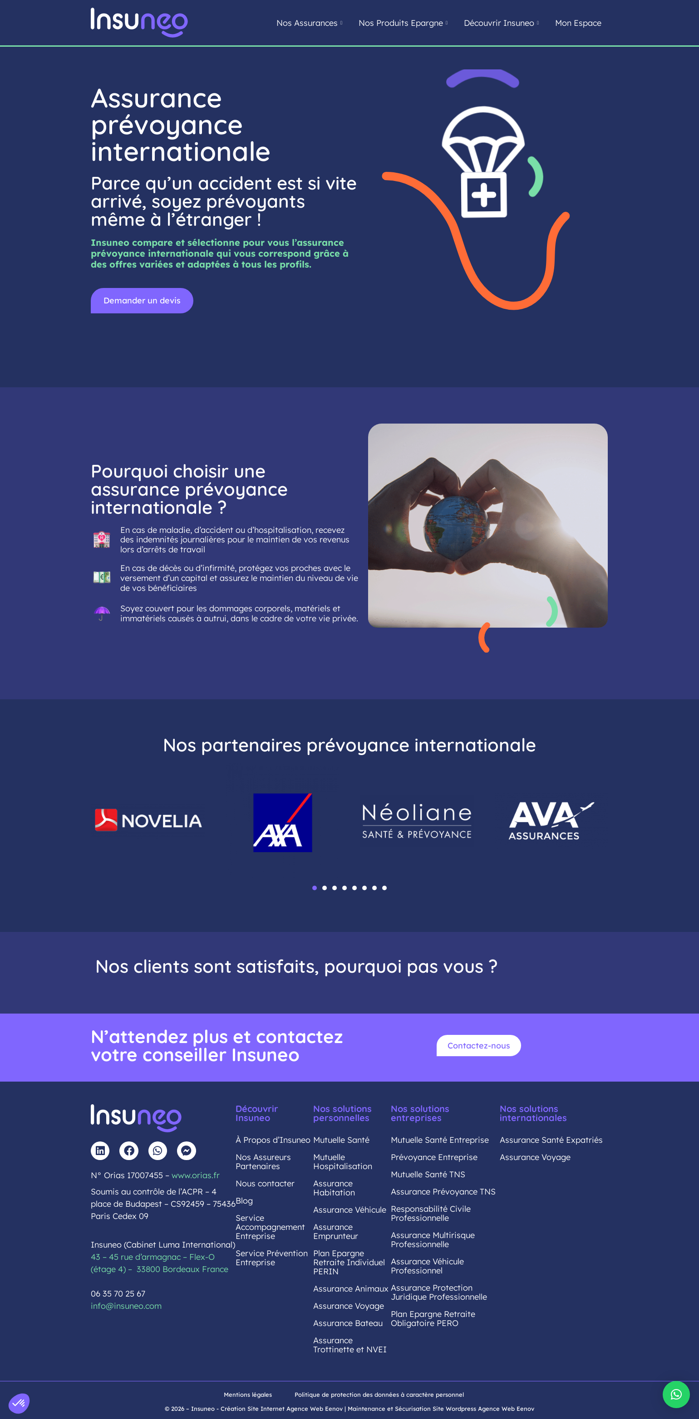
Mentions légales (248, 1394)
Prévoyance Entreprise (434, 1157)
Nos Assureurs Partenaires (263, 1161)
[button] (314, 888)
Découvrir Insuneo (501, 23)
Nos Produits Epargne (403, 23)
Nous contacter (265, 1183)
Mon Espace (578, 23)
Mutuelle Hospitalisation (342, 1161)
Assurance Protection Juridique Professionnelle (439, 1292)
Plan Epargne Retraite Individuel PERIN (349, 1262)
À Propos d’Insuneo (273, 1140)
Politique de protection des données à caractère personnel (379, 1394)
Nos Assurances (309, 23)
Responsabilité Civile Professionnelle (431, 1213)
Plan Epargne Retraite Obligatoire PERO (433, 1318)
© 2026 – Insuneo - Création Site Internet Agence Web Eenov (254, 1408)
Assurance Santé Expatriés (551, 1140)
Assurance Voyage (348, 1306)
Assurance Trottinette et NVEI (350, 1345)
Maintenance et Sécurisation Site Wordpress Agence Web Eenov (441, 1408)
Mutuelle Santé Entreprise (440, 1140)
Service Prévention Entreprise (272, 1258)
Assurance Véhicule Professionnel (427, 1266)
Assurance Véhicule (349, 1209)
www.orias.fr (196, 1175)
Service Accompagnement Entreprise (270, 1227)
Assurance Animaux (351, 1288)
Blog (244, 1200)
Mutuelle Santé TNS (428, 1174)
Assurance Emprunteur (335, 1231)
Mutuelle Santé (341, 1140)
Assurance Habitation (334, 1188)
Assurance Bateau (348, 1323)
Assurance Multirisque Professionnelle (433, 1239)
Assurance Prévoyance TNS (443, 1191)
